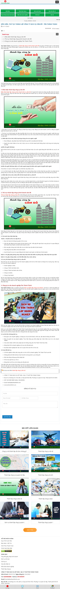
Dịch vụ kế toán (5, 559)
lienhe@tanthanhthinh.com (14, 382)
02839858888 (7, 576)
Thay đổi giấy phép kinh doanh (9, 556)
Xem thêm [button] (30, 530)
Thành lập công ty (6, 569)
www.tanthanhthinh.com (10, 385)
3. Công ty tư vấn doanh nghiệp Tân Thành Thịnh (17, 41)
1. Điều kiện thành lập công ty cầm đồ (14, 37)
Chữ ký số (4, 561)
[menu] (57, 34)
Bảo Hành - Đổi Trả (6, 543)
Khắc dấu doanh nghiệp (7, 566)
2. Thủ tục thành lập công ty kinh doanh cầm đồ (17, 39)
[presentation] (14, 411)
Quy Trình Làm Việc (6, 541)
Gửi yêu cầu (7, 417)
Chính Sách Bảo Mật (6, 548)
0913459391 (21, 576)
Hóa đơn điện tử (5, 564)
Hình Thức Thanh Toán (7, 546)
